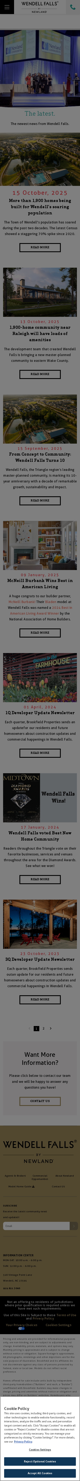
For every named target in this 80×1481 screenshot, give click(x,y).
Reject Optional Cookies (40, 1462)
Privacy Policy (23, 1442)
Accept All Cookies (40, 1474)
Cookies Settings (40, 1450)
